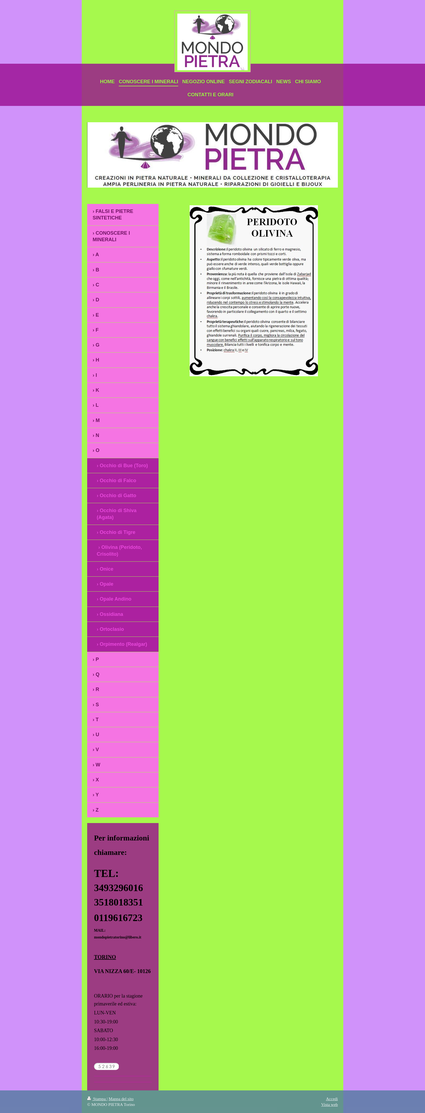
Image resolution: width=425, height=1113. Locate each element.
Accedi (332, 1098)
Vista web (329, 1104)
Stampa (97, 1098)
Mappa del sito (121, 1098)
